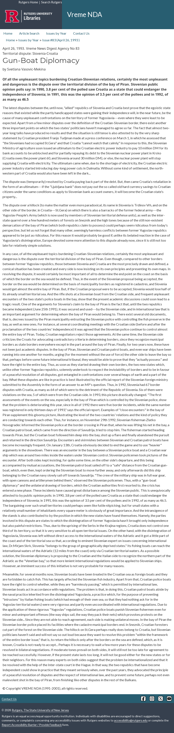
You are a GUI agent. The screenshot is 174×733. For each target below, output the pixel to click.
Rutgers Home (28, 2)
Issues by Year (56, 33)
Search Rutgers (51, 2)
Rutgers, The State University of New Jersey (40, 710)
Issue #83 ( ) (61, 40)
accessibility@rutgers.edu (131, 720)
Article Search (29, 33)
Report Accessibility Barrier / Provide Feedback (32, 724)
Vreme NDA (84, 14)
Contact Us (81, 33)
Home (7, 33)
